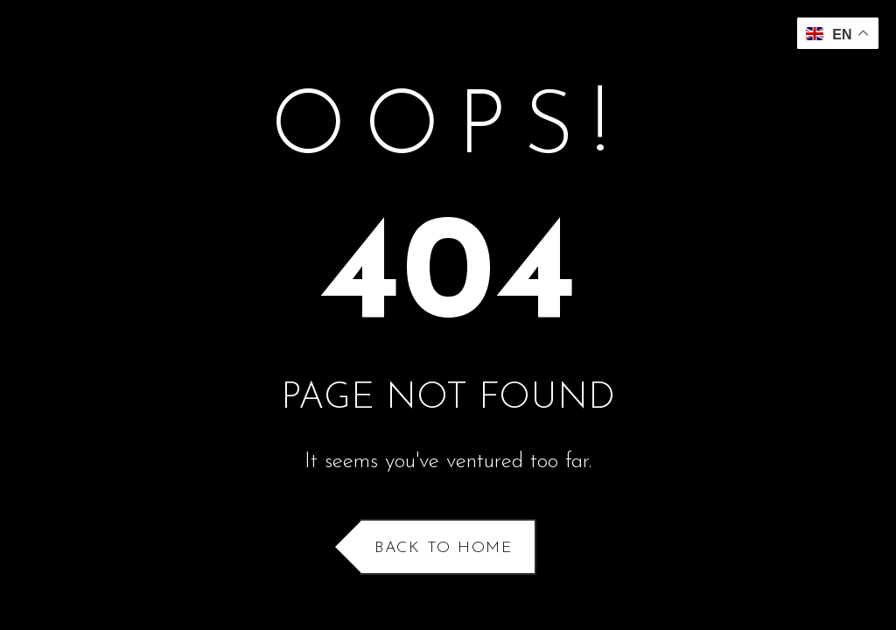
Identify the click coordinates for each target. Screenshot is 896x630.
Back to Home (443, 548)
